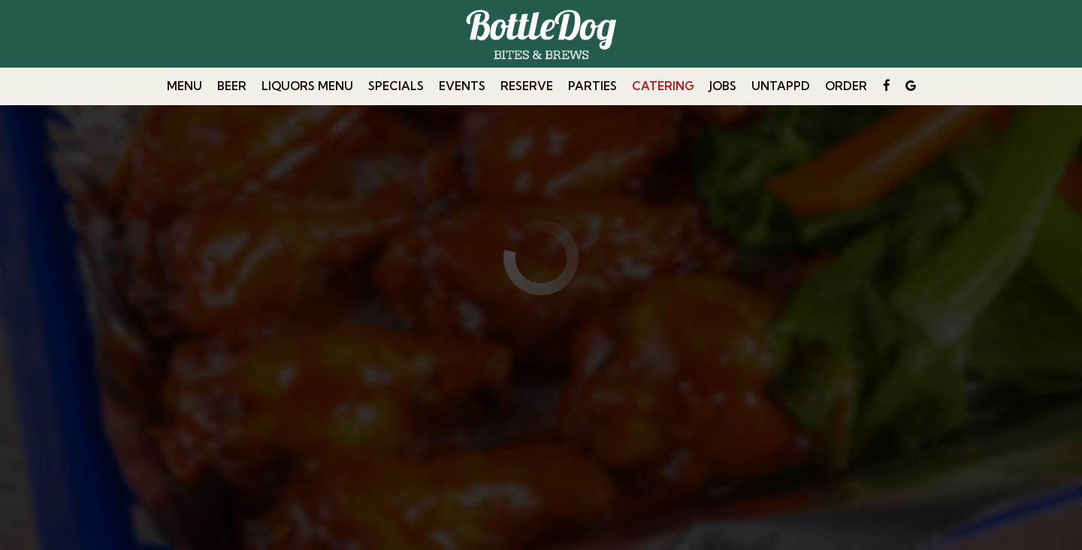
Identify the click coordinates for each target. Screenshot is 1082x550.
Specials (396, 86)
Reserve (526, 86)
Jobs (722, 86)
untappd (780, 86)
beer (231, 86)
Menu (184, 86)
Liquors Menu (307, 86)
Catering (663, 86)
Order (846, 86)
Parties (592, 86)
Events (462, 86)
